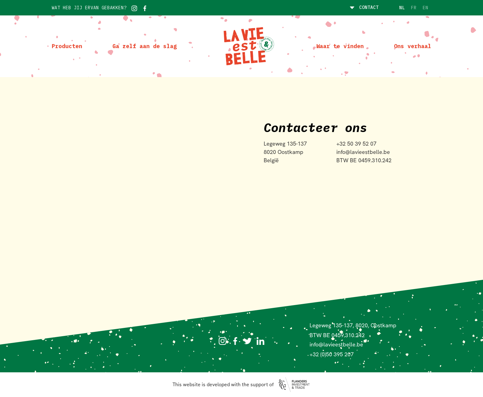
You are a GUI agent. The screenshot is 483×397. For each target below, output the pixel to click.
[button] (362, 7)
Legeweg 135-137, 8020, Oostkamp (353, 325)
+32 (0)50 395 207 (332, 354)
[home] (246, 46)
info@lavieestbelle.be (336, 344)
